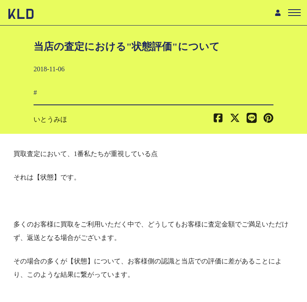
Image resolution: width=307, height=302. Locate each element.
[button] (268, 119)
